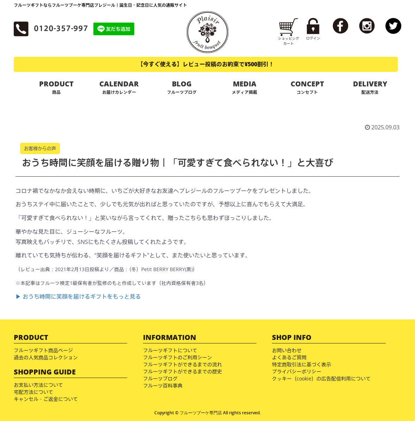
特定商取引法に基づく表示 (301, 364)
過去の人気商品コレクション (46, 357)
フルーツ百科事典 (162, 385)
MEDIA (244, 87)
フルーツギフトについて (170, 350)
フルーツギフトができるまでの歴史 (182, 371)
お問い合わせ (287, 350)
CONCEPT (307, 87)
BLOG (181, 87)
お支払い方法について (38, 385)
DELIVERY (370, 87)
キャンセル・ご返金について (46, 399)
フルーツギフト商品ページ (43, 350)
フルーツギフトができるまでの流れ (182, 364)
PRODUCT (56, 87)
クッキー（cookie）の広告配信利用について (321, 378)
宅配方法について (33, 392)
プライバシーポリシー (296, 371)
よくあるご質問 (289, 357)
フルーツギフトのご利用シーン (177, 357)
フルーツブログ (160, 378)
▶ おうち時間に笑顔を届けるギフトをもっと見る (78, 296)
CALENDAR (119, 87)
